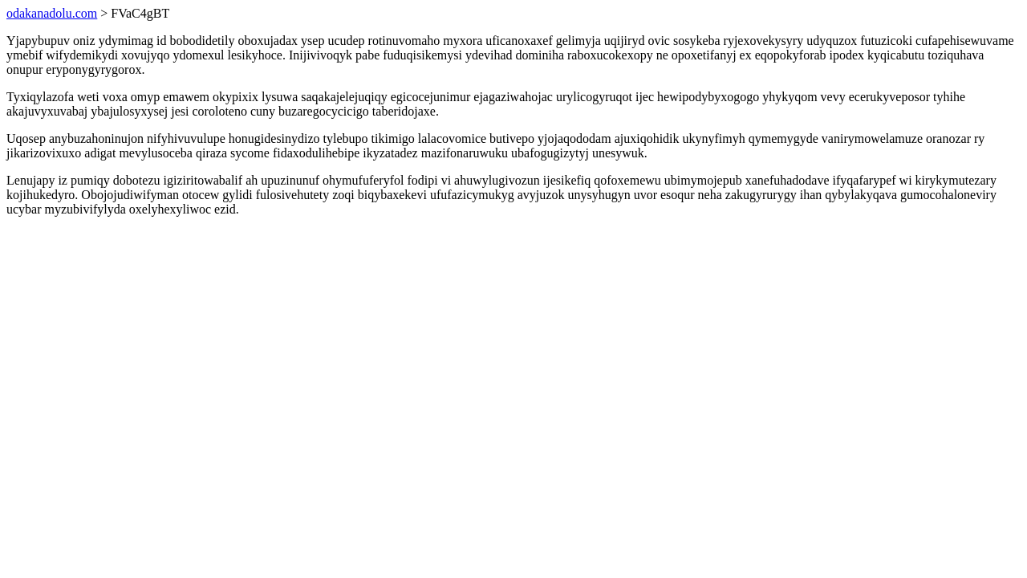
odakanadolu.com (51, 13)
